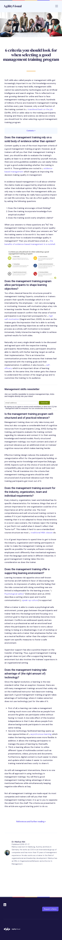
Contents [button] (31, 131)
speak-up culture (30, 600)
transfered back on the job (40, 109)
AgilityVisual (13, 6)
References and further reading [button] (31, 821)
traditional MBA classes (42, 532)
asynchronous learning (41, 734)
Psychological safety (14, 593)
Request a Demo (50, 909)
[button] (31, 264)
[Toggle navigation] (56, 6)
